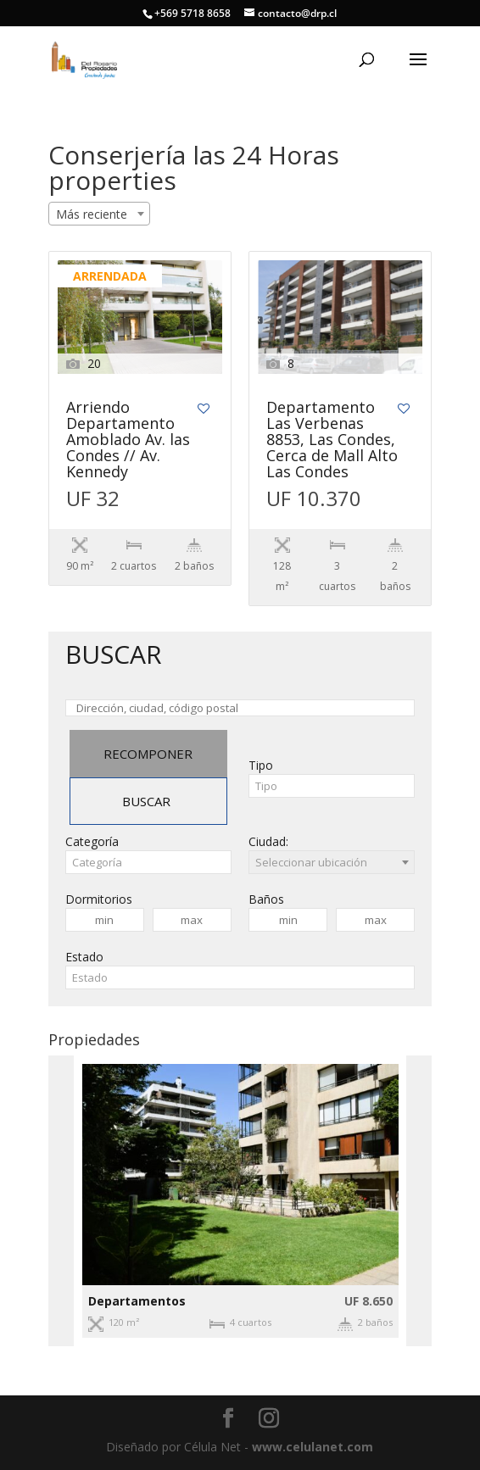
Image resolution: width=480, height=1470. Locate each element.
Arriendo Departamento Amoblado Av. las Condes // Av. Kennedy (128, 440)
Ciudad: (268, 841)
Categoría (92, 841)
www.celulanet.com (312, 1447)
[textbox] (331, 785)
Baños (266, 899)
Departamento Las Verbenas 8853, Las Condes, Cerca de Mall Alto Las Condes (332, 440)
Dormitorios (98, 899)
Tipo (260, 765)
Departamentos (137, 1301)
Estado (84, 957)
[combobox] (99, 214)
